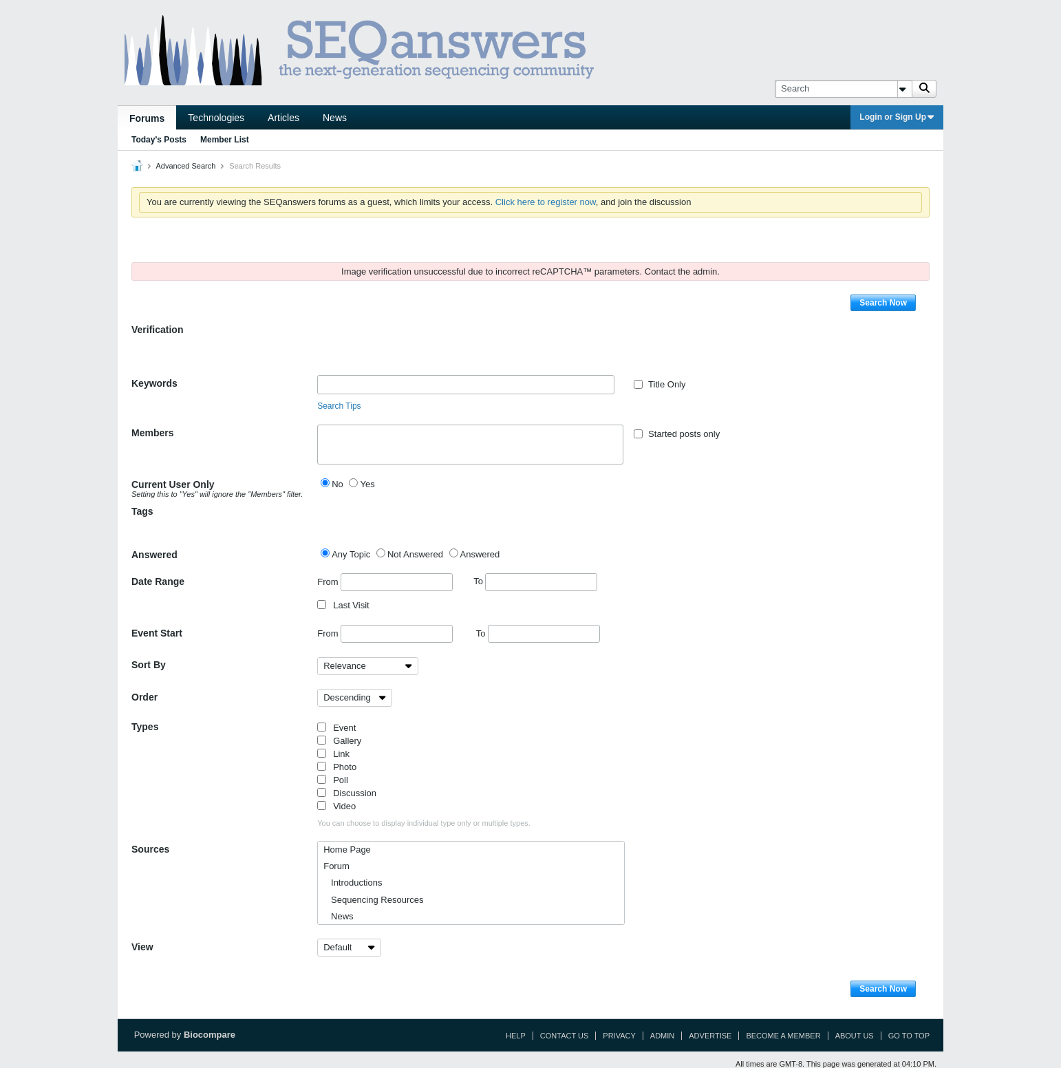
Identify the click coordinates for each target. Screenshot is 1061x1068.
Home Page (347, 849)
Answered (154, 554)
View (142, 946)
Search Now (883, 303)
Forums (146, 118)
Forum (336, 866)
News (335, 117)
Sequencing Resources (373, 900)
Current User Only (219, 488)
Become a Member (783, 1036)
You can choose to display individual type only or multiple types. (423, 823)
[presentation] (421, 348)
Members (152, 432)
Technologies (216, 117)
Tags (142, 511)
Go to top (909, 1036)
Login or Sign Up (896, 117)
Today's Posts (158, 140)
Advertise (710, 1036)
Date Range (157, 581)
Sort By (148, 664)
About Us (854, 1036)
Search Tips (339, 406)
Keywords (154, 383)
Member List (224, 140)
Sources (150, 849)
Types (144, 726)
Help (516, 1036)
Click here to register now (545, 202)
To (535, 581)
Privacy (619, 1036)
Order (144, 697)
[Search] (843, 89)
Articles (283, 117)
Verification (157, 329)
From (385, 582)
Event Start (156, 633)
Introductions (352, 882)
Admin (662, 1036)
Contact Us (564, 1036)
